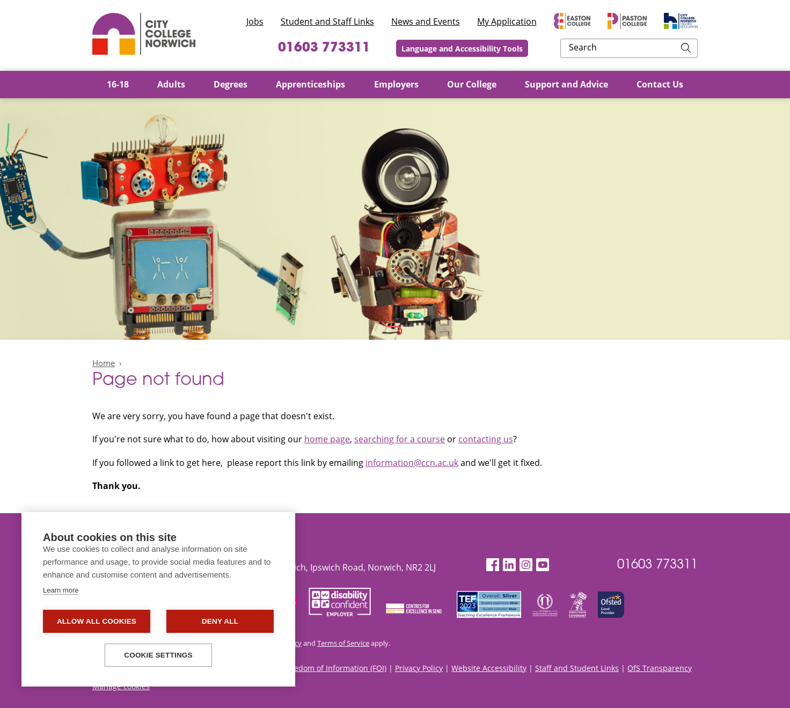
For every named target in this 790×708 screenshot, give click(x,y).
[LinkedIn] (509, 565)
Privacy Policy (419, 668)
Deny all (220, 621)
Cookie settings (158, 655)
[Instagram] (526, 565)
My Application (507, 21)
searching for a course (399, 439)
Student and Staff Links (327, 21)
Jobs (255, 21)
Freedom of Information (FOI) (334, 668)
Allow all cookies (96, 621)
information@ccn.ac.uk (411, 463)
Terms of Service (343, 643)
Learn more (60, 590)
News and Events (425, 21)
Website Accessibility (488, 668)
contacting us (485, 439)
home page (327, 439)
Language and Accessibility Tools (533, 48)
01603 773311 (386, 48)
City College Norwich (143, 34)
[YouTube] (542, 565)
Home (103, 362)
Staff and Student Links (577, 668)
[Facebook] (492, 565)
